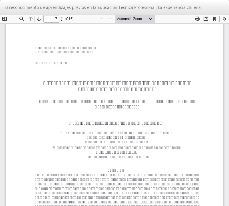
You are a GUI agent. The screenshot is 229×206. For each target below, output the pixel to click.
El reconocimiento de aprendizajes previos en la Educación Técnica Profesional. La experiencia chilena (103, 7)
